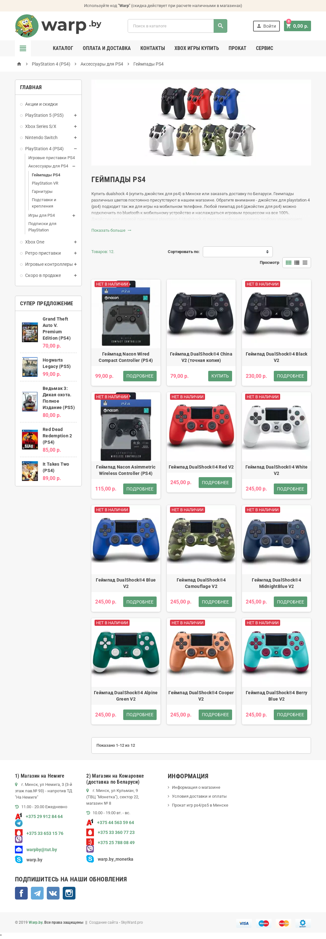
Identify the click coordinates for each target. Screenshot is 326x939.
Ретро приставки (43, 253)
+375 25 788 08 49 (110, 842)
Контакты (152, 48)
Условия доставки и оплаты (199, 796)
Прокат (237, 48)
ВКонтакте (53, 893)
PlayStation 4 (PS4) (44, 148)
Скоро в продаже (43, 275)
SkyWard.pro (132, 922)
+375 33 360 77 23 (110, 832)
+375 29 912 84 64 (39, 816)
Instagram (69, 893)
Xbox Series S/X (40, 126)
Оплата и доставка (107, 48)
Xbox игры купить (196, 48)
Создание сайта (103, 922)
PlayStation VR (45, 183)
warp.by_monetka (109, 859)
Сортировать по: (184, 251)
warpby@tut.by (36, 849)
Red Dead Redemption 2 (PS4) (57, 436)
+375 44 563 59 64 (110, 822)
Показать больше (111, 230)
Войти (267, 26)
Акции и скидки (41, 104)
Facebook (21, 893)
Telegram (37, 893)
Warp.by (35, 922)
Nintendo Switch (41, 137)
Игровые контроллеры (49, 264)
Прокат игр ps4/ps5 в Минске (200, 805)
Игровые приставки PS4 (51, 157)
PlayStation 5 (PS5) (44, 115)
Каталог (63, 48)
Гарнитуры (42, 191)
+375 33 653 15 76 (39, 833)
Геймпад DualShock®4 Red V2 (201, 466)
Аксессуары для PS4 (48, 166)
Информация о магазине (196, 787)
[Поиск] (178, 26)
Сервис (264, 48)
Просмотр (269, 262)
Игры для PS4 (41, 215)
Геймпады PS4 (46, 175)
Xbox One (34, 241)
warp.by (34, 859)
